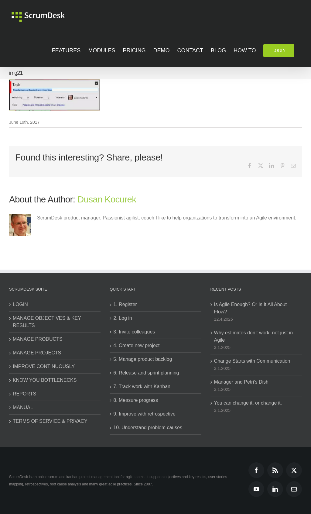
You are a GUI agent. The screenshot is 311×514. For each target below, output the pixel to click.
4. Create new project (136, 345)
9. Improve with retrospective (144, 413)
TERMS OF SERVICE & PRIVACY (50, 421)
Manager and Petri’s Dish (241, 382)
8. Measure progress (135, 400)
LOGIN (20, 304)
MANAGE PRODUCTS (38, 339)
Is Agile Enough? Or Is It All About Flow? (250, 308)
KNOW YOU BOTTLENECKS (45, 380)
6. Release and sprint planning (146, 372)
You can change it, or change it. (248, 402)
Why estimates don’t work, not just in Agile (253, 336)
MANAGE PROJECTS (37, 352)
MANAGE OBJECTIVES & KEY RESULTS (47, 322)
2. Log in (122, 318)
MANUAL (23, 407)
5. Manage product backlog (142, 359)
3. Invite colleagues (134, 331)
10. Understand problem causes (147, 427)
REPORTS (24, 393)
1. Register (125, 304)
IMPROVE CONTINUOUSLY (44, 366)
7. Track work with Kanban (141, 386)
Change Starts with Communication (252, 361)
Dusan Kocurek (106, 199)
